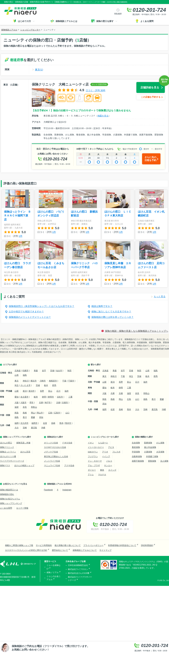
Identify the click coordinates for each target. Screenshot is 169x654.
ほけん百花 (25, 452)
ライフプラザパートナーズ (12, 461)
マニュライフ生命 (52, 465)
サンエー (108, 465)
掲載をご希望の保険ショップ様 (19, 545)
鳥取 (17, 413)
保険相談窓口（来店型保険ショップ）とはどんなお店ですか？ (41, 306)
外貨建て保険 (152, 456)
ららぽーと (103, 443)
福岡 (17, 423)
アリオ (105, 452)
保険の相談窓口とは (9, 490)
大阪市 (23, 402)
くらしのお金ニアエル (54, 578)
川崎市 (43, 381)
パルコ (109, 461)
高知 (41, 417)
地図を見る (103, 115)
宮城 (52, 370)
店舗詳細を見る (149, 87)
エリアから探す (10, 364)
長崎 (53, 423)
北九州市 (24, 423)
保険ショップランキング (11, 503)
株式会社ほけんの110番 (78, 573)
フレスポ (116, 452)
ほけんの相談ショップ (24, 465)
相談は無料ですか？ (101, 306)
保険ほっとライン (8, 452)
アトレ (91, 474)
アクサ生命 (69, 465)
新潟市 (32, 391)
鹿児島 (34, 428)
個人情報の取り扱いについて (68, 545)
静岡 (44, 397)
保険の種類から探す (144, 437)
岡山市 (40, 413)
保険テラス (5, 465)
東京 (17, 381)
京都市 (65, 402)
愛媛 (33, 417)
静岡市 (51, 397)
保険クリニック (7, 447)
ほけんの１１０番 (8, 456)
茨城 (38, 385)
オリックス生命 (51, 443)
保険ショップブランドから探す (17, 437)
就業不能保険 (138, 461)
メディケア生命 (51, 452)
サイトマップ (105, 550)
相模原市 (53, 381)
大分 (17, 428)
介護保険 (148, 452)
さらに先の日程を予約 (150, 159)
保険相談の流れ (7, 494)
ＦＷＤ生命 (67, 443)
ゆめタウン (93, 452)
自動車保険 (137, 456)
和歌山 (34, 407)
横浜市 (34, 381)
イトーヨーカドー (96, 447)
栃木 (46, 385)
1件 (20, 236)
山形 (17, 375)
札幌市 (25, 370)
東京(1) (39, 69)
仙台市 (59, 370)
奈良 (25, 407)
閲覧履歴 (118, 14)
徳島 (17, 417)
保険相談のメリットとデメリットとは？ (30, 317)
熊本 (61, 423)
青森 (36, 370)
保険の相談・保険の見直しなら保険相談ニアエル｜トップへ (136, 331)
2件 (121, 283)
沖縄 (43, 428)
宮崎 (25, 428)
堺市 (31, 402)
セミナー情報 (22, 508)
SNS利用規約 (147, 545)
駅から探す (96, 364)
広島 (50, 413)
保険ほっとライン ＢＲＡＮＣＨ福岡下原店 (17, 215)
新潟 (25, 391)
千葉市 (71, 381)
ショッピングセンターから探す (105, 437)
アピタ (111, 447)
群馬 (54, 385)
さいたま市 (25, 385)
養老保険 (136, 447)
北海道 (18, 370)
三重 (70, 397)
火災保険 (160, 452)
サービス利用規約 (44, 545)
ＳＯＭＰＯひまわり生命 (55, 447)
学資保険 (136, 452)
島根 (25, 413)
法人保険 (164, 461)
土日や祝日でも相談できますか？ (26, 311)
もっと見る (159, 296)
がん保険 (160, 443)
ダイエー (92, 470)
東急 (102, 470)
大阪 (17, 402)
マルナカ (102, 474)
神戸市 (48, 402)
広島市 (57, 413)
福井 (67, 391)
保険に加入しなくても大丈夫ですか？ (111, 311)
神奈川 (26, 381)
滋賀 (17, 407)
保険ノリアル (53, 572)
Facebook (48, 490)
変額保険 (152, 461)
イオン (91, 443)
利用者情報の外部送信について (122, 545)
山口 (67, 413)
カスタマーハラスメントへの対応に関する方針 (26, 550)
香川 (25, 417)
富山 (50, 391)
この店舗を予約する (150, 97)
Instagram (66, 490)
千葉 (64, 381)
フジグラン (93, 456)
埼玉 (17, 385)
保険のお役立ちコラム (10, 499)
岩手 (44, 370)
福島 (25, 375)
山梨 (17, 391)
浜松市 (60, 397)
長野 (42, 391)
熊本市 (68, 423)
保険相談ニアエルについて (85, 550)
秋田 (69, 370)
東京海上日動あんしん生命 (56, 456)
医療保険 (148, 443)
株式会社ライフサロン (78, 569)
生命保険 (136, 443)
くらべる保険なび (54, 567)
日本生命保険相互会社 (78, 565)
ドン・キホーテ (95, 461)
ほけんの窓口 (6, 443)
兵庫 (41, 402)
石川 (58, 391)
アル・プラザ (94, 465)
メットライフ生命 (52, 461)
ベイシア (106, 456)
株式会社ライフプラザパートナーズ (80, 578)
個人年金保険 (150, 447)
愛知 (17, 397)
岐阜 (36, 397)
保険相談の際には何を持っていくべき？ (112, 317)
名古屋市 (24, 397)
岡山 (33, 413)
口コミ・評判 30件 (95, 90)
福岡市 (34, 423)
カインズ (112, 470)
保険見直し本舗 (23, 443)
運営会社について (60, 550)
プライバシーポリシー (93, 545)
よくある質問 (6, 508)
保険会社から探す (55, 437)
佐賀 (45, 423)
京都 (58, 402)
